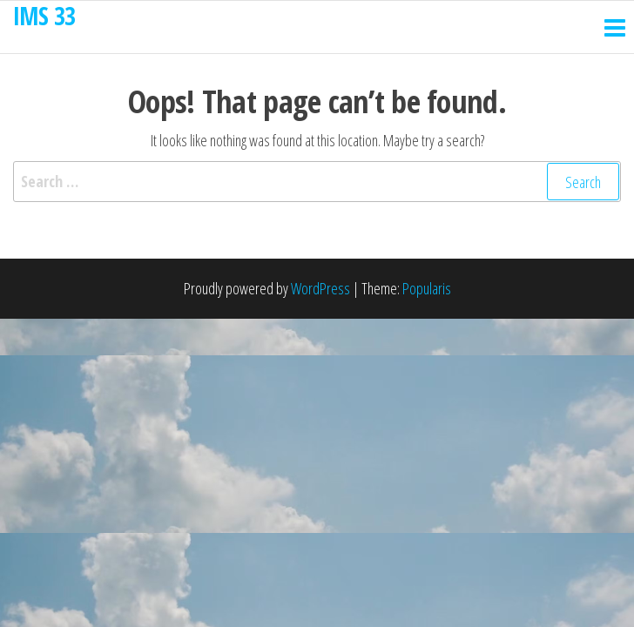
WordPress (320, 288)
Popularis (426, 288)
